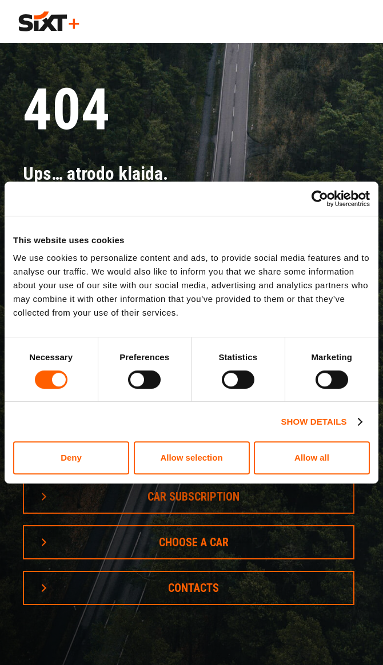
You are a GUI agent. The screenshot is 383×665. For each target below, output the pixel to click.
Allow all (311, 457)
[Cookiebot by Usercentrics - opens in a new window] (320, 198)
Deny (71, 457)
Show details (313, 421)
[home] (48, 21)
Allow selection (191, 457)
